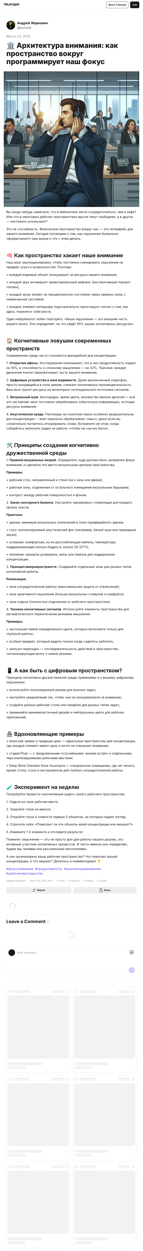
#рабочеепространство (24, 873)
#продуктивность (48, 869)
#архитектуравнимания (82, 869)
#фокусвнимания (19, 869)
